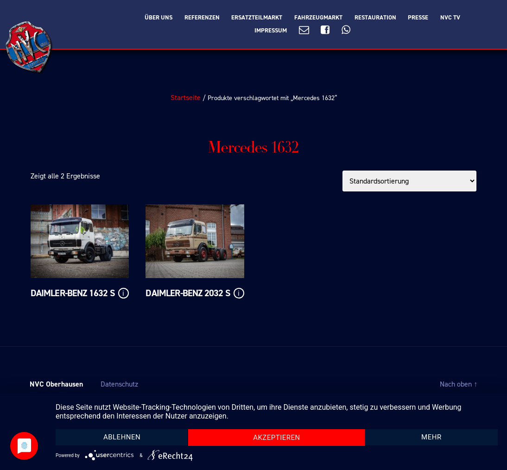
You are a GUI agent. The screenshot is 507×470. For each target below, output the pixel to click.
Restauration (375, 17)
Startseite (186, 97)
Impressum (270, 30)
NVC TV (450, 17)
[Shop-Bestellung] (409, 181)
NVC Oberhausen (56, 384)
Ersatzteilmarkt (256, 17)
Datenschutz (119, 384)
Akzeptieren (276, 437)
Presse (418, 17)
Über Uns (158, 17)
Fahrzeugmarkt (318, 17)
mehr (431, 437)
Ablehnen (121, 437)
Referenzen (202, 17)
